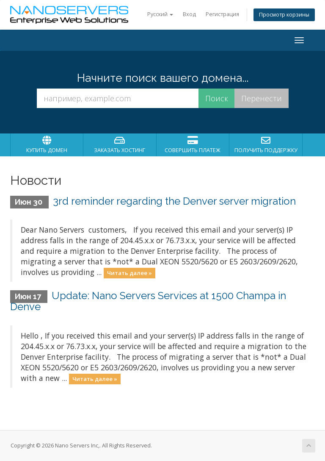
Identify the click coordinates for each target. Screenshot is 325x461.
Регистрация (222, 14)
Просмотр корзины (284, 14)
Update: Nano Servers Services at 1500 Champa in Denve (148, 301)
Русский (160, 14)
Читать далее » (129, 273)
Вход (189, 14)
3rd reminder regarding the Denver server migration (174, 201)
